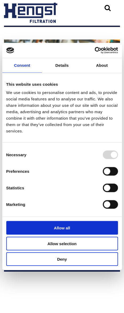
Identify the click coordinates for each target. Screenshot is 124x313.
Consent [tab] (22, 65)
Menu (13, 32)
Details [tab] (62, 65)
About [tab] (102, 65)
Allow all (62, 228)
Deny (62, 259)
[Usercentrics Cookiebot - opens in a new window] (94, 50)
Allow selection (62, 243)
